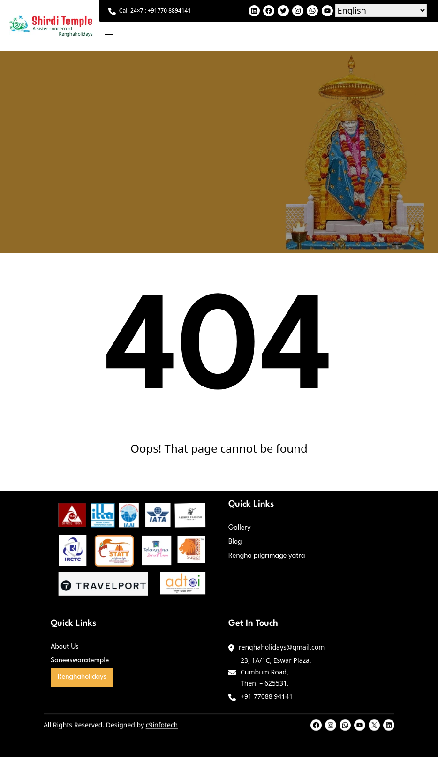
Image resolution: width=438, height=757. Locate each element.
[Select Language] (381, 10)
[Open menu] (109, 36)
